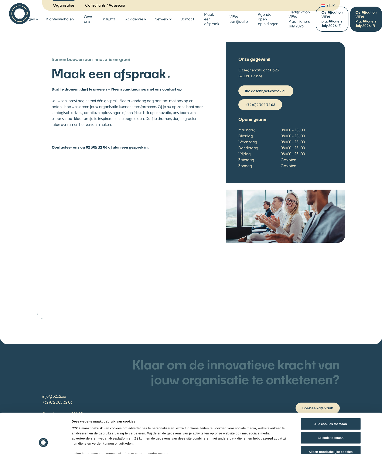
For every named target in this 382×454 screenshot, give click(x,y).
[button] (328, 5)
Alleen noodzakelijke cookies (330, 420)
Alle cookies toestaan (330, 392)
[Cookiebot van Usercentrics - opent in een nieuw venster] (43, 446)
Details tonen (245, 445)
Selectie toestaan (331, 406)
